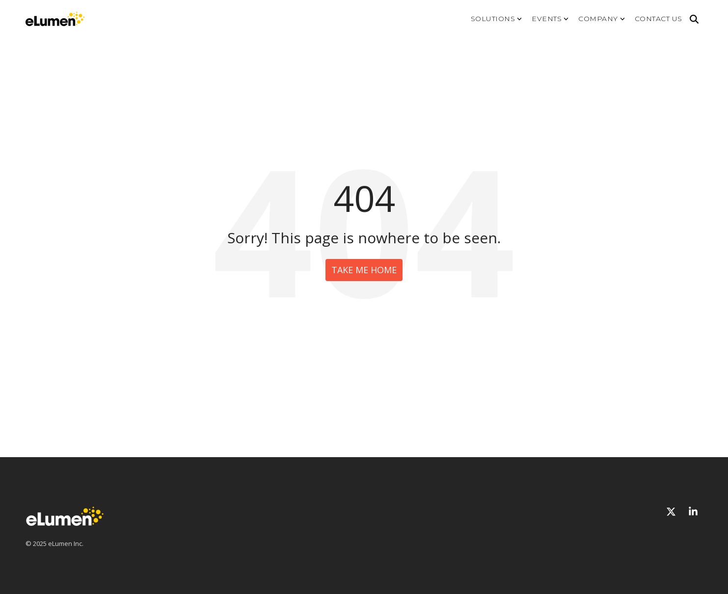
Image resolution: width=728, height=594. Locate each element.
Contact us (658, 18)
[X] (672, 512)
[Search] (694, 19)
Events (550, 18)
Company (601, 18)
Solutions (496, 18)
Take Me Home (364, 270)
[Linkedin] (693, 512)
